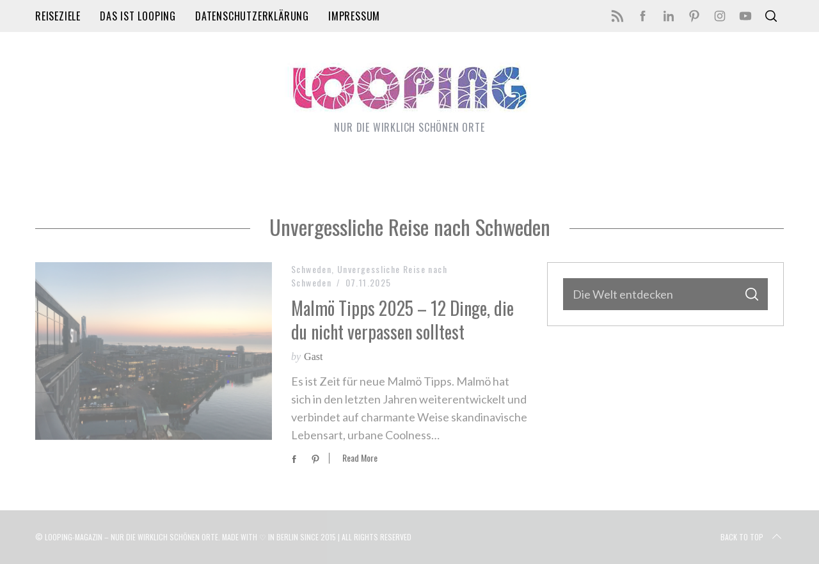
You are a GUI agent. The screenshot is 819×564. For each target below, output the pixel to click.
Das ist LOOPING (138, 16)
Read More (360, 458)
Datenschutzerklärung (252, 16)
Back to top (752, 537)
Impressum (354, 16)
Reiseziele (58, 16)
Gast (313, 356)
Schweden (311, 269)
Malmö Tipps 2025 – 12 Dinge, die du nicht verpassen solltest (402, 319)
